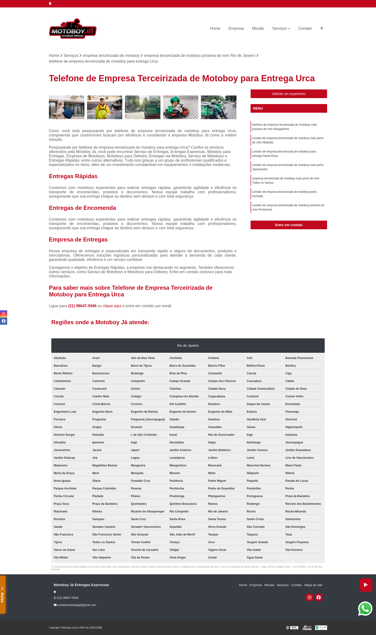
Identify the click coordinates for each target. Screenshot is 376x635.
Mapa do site (313, 585)
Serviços (279, 28)
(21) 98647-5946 (83, 306)
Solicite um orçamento (289, 94)
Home (215, 28)
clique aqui (112, 306)
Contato (305, 28)
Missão (258, 28)
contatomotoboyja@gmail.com (75, 605)
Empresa (236, 28)
